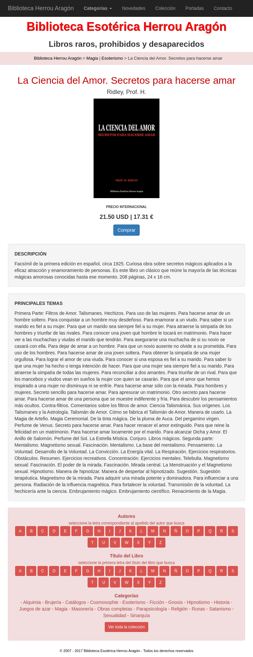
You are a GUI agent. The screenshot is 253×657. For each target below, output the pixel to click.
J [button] (120, 531)
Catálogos (75, 602)
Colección (165, 8)
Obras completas (115, 609)
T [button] (92, 542)
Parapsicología (151, 609)
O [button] (187, 531)
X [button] (138, 542)
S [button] (233, 531)
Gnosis (175, 602)
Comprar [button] (126, 230)
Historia (221, 602)
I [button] (109, 531)
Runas (199, 609)
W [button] (126, 542)
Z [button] (160, 542)
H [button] (99, 531)
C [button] (42, 531)
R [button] (221, 531)
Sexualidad (114, 615)
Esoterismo (112, 58)
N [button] (164, 531)
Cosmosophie (104, 602)
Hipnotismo (198, 602)
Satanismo (220, 609)
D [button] (54, 531)
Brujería (53, 602)
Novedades (133, 8)
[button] (98, 8)
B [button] (31, 531)
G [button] (87, 531)
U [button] (103, 542)
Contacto (223, 8)
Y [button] (149, 542)
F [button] (76, 531)
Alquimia (32, 602)
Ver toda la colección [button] (126, 627)
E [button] (65, 531)
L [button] (141, 531)
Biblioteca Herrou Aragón (41, 8)
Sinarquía (140, 615)
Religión (179, 609)
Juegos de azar (35, 609)
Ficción (157, 602)
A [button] (20, 531)
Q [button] (210, 531)
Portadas (194, 8)
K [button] (130, 531)
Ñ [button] (175, 531)
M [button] (153, 531)
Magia (92, 58)
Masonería (82, 609)
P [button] (198, 531)
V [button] (115, 542)
